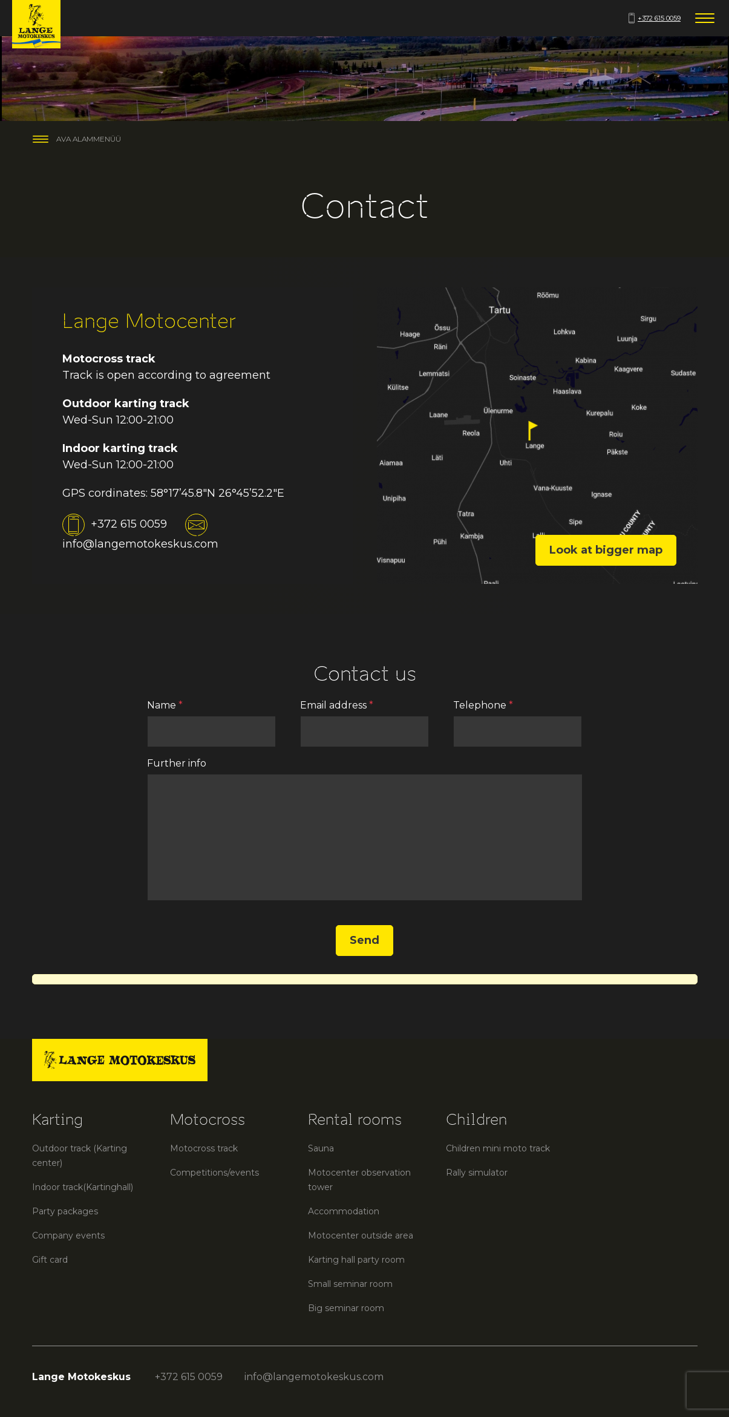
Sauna (321, 1148)
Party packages (65, 1211)
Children (476, 1119)
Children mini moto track (498, 1148)
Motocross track (204, 1148)
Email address (336, 705)
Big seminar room (346, 1308)
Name (165, 705)
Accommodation (343, 1211)
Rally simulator (477, 1172)
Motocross (207, 1119)
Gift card (50, 1259)
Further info (176, 763)
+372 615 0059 (655, 18)
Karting (57, 1119)
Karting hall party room (356, 1259)
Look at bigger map (605, 550)
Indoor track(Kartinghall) (82, 1187)
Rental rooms (355, 1119)
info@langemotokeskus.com (314, 1377)
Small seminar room (350, 1283)
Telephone (483, 705)
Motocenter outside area (360, 1235)
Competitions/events (214, 1172)
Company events (68, 1235)
